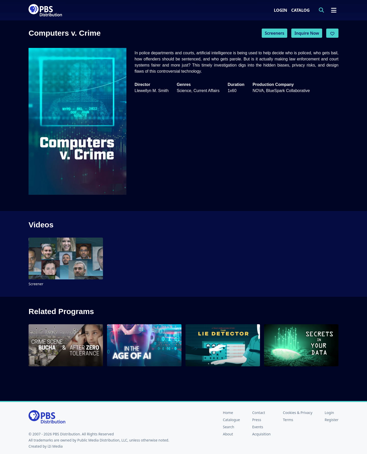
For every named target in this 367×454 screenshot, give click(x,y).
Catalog (300, 10)
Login (280, 10)
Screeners (274, 33)
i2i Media (55, 446)
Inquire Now (306, 33)
